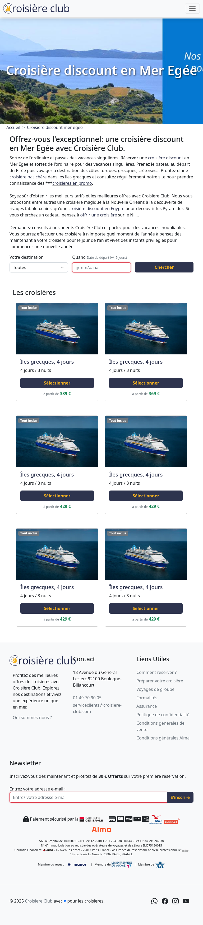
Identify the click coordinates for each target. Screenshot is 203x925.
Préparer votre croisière (159, 681)
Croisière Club (38, 901)
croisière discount (165, 158)
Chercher (164, 267)
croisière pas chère (28, 177)
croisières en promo (72, 183)
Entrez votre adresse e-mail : (38, 789)
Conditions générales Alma (163, 738)
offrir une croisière (98, 215)
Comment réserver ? (156, 672)
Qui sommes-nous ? (32, 717)
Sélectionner (57, 383)
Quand (99, 257)
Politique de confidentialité (163, 715)
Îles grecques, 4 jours (47, 361)
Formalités (146, 698)
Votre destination (27, 257)
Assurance (146, 706)
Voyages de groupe (155, 689)
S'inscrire (180, 797)
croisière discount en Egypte (96, 208)
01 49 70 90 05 (87, 698)
